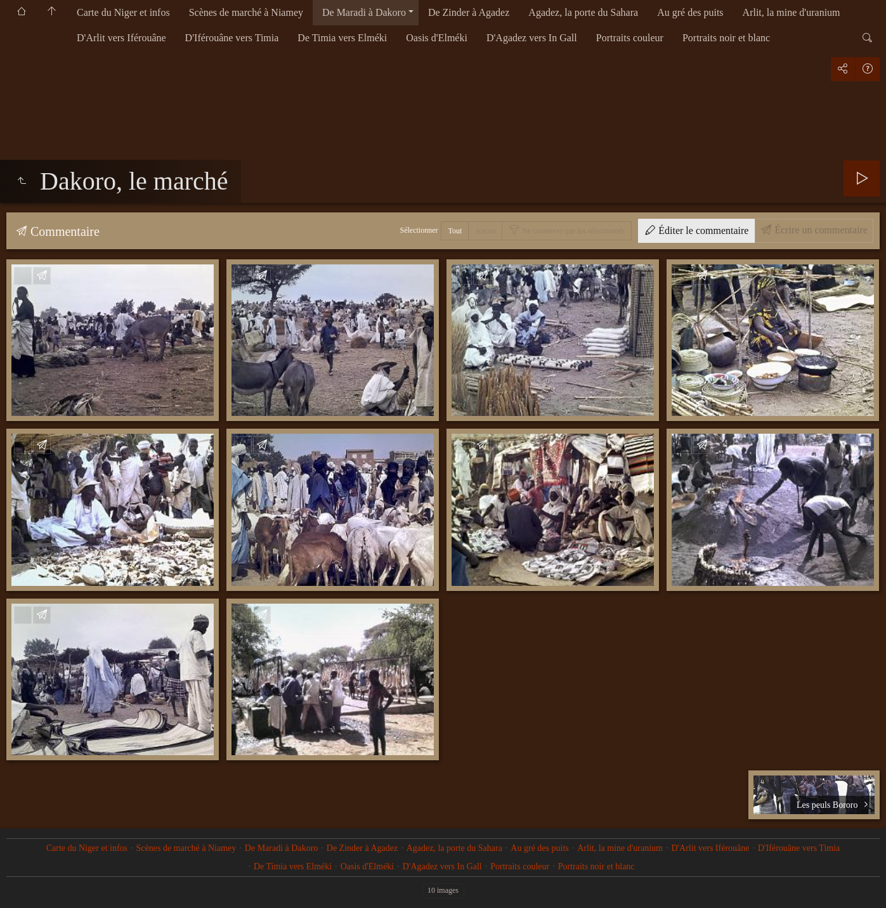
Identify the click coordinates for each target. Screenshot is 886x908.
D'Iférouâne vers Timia (232, 37)
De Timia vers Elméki (342, 37)
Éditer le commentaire (702, 230)
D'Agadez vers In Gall (531, 37)
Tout (455, 230)
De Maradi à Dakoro (364, 12)
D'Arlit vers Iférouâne (121, 37)
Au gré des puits (690, 12)
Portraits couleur (629, 37)
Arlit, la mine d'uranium (791, 12)
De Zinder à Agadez (468, 12)
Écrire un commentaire (820, 229)
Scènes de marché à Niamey (246, 12)
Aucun (485, 230)
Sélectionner (419, 230)
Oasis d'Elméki (436, 37)
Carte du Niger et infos (123, 12)
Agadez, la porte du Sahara (583, 12)
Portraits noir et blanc (726, 37)
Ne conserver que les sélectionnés (572, 230)
